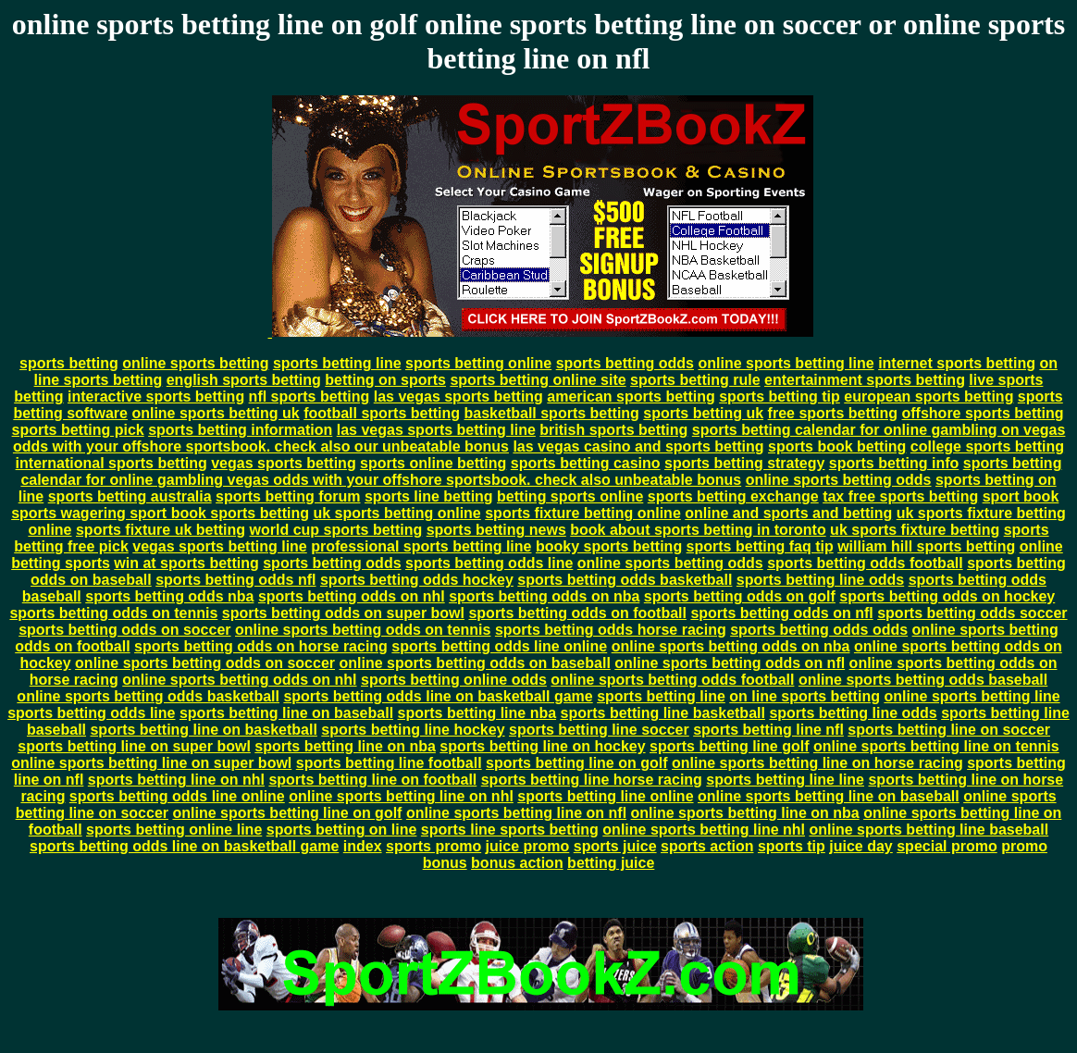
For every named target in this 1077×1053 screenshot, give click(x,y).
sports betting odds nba (169, 596)
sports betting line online (605, 796)
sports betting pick (78, 430)
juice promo (528, 846)
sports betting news (496, 530)
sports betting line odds (820, 580)
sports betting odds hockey (417, 580)
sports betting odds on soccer (124, 630)
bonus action (517, 863)
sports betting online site (537, 380)
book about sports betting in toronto (697, 530)
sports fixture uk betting (160, 530)
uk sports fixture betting (914, 530)
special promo (947, 846)
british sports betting (613, 430)
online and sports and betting (788, 513)
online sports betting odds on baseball (474, 663)
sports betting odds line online (499, 646)
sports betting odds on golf (740, 596)
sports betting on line (341, 829)
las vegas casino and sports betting (638, 446)
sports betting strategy (744, 463)
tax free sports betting (900, 496)
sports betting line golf (729, 746)
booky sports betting (609, 546)
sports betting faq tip (760, 546)
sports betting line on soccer (949, 729)
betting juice (610, 863)
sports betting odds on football (577, 613)
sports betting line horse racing (591, 779)
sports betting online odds (454, 680)
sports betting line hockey (412, 729)
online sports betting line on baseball (828, 796)
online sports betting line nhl (703, 829)
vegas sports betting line (219, 546)
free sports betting (833, 413)
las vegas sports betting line (436, 430)
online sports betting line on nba (745, 813)
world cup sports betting (336, 530)
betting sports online (570, 496)
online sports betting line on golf (287, 813)
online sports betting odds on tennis (362, 630)
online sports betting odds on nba (731, 646)
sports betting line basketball (663, 713)
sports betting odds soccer (972, 613)
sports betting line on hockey (542, 746)
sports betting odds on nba (544, 596)
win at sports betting (186, 563)
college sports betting (987, 446)
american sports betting (630, 396)
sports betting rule (695, 380)
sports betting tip (779, 396)
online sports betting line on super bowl (151, 763)
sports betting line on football (372, 779)
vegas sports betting (283, 463)
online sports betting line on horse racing (817, 763)
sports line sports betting (510, 829)
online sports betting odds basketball (148, 696)
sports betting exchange (733, 496)
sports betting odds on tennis (113, 613)
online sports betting (195, 363)
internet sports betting (956, 363)
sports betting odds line (489, 563)
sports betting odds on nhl (351, 596)
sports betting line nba (477, 713)
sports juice (615, 846)
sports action (707, 846)
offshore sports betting (983, 413)
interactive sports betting (156, 396)
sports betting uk (703, 413)
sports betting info (894, 463)
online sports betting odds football (672, 680)
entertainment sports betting (864, 380)
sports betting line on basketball (203, 729)
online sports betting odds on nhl (239, 680)
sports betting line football (389, 763)
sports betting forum (288, 496)
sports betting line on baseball (286, 713)
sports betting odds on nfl (781, 613)
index (362, 846)
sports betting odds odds (819, 630)
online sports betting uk (215, 413)
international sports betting (111, 463)
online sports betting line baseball (928, 829)
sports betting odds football (865, 563)
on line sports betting (804, 696)
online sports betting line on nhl (401, 796)
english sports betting (244, 380)
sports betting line (337, 363)
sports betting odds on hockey (947, 596)
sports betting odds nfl (235, 580)
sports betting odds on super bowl (343, 613)
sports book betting (837, 446)
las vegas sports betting (458, 396)
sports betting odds (625, 363)
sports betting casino (586, 463)
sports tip (791, 846)
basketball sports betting (551, 413)
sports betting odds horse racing (610, 630)
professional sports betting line (421, 546)
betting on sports (385, 380)
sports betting (68, 363)
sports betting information (240, 430)
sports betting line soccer (599, 729)
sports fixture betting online (583, 513)
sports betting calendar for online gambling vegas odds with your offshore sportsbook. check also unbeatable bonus (540, 471)
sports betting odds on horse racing (261, 646)
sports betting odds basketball (624, 580)
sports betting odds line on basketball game (437, 696)
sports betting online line (174, 829)
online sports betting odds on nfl (729, 663)
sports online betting (433, 463)
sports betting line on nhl (176, 779)
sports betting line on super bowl (134, 746)
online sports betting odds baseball (922, 680)
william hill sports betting (926, 546)
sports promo (433, 846)
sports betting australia (130, 496)
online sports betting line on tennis (936, 746)
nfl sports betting (309, 396)
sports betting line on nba (345, 746)
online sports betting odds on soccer (205, 663)
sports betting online (478, 363)
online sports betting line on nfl (516, 813)
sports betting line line (785, 779)
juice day (860, 846)
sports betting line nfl (768, 729)
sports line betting (429, 496)
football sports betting (381, 413)
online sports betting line (785, 363)
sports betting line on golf (576, 763)
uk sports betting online (396, 513)
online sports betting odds (839, 480)
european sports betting (928, 396)
